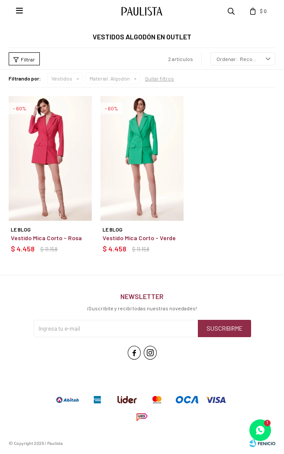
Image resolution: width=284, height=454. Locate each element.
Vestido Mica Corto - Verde (139, 237)
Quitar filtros (159, 78)
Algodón (110, 78)
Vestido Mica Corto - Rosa (46, 237)
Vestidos (62, 78)
